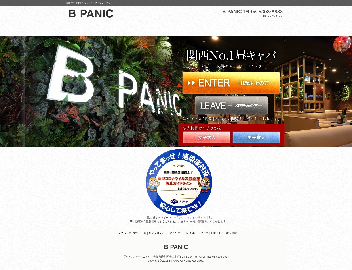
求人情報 (231, 233)
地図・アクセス (199, 233)
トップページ (123, 233)
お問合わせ (217, 233)
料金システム (157, 233)
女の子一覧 (140, 233)
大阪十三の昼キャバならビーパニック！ (89, 2)
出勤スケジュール (177, 233)
